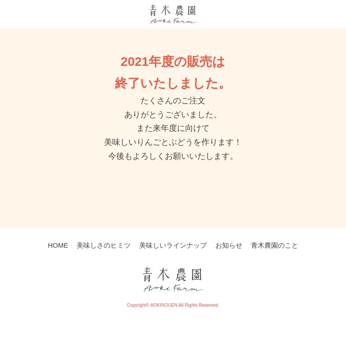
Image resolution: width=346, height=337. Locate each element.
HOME (58, 245)
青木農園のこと (274, 245)
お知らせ (228, 245)
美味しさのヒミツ (104, 245)
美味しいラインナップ (173, 245)
